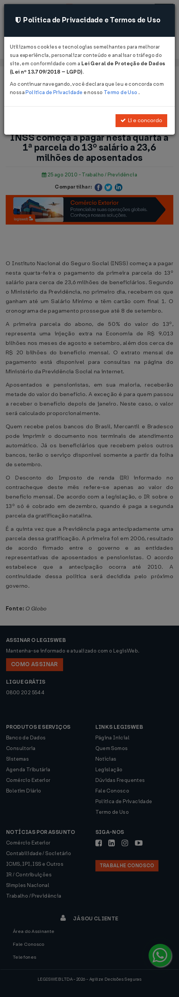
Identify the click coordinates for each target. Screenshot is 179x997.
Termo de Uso (121, 92)
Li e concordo (141, 120)
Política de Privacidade (54, 92)
